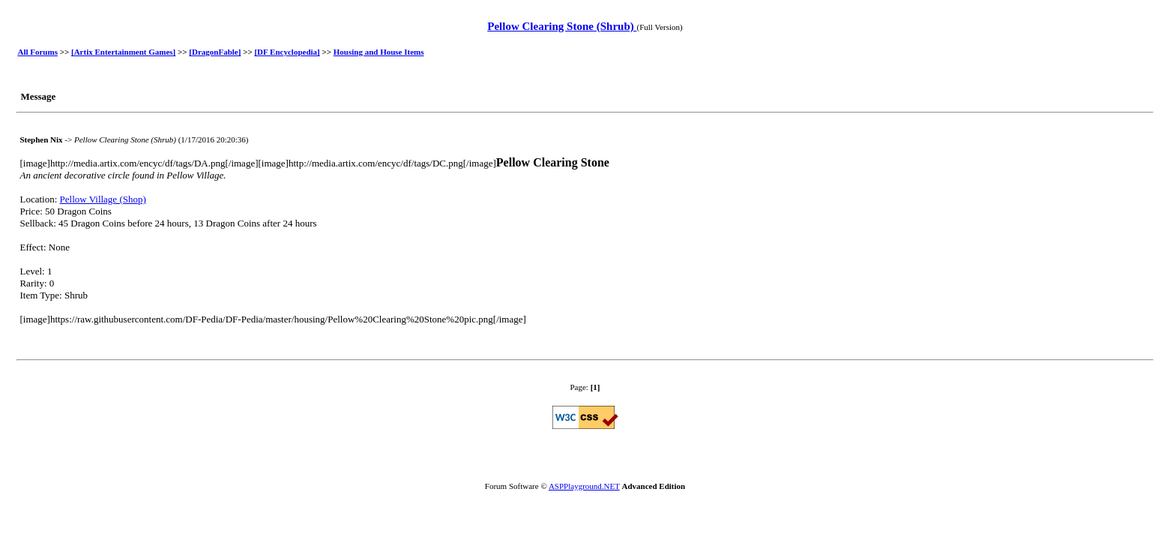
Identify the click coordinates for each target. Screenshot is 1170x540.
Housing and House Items (379, 51)
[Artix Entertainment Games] (123, 51)
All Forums (37, 51)
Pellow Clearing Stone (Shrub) (561, 26)
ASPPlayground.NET (584, 486)
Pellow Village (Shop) (103, 199)
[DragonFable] (215, 51)
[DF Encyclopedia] (286, 51)
